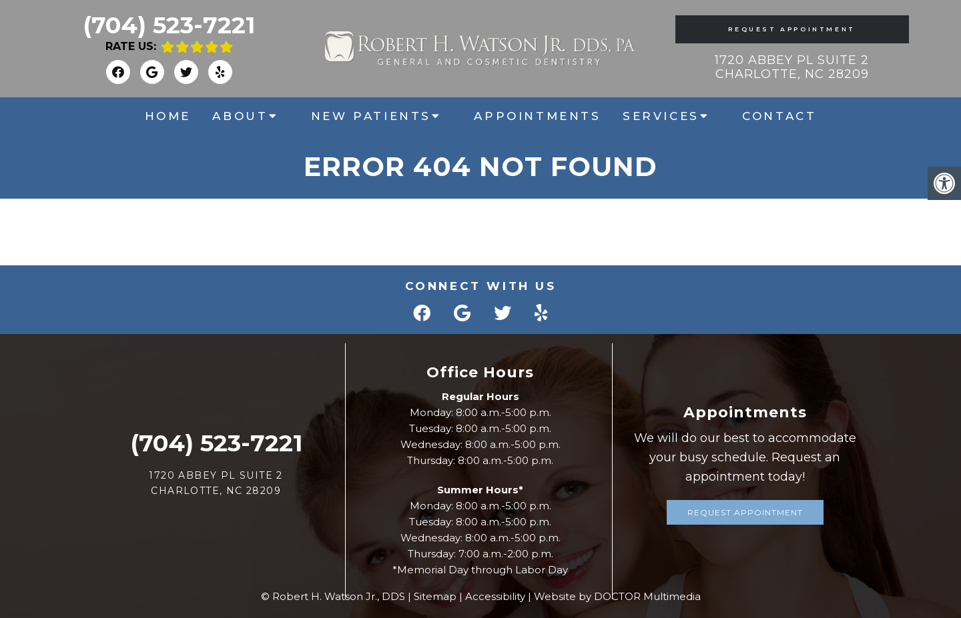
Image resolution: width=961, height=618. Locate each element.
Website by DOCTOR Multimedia (617, 596)
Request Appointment (791, 29)
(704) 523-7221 (169, 25)
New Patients (371, 116)
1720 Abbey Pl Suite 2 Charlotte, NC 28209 (792, 67)
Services (661, 116)
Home (168, 116)
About (240, 116)
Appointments (537, 116)
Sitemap (435, 596)
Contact (779, 116)
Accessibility (495, 596)
